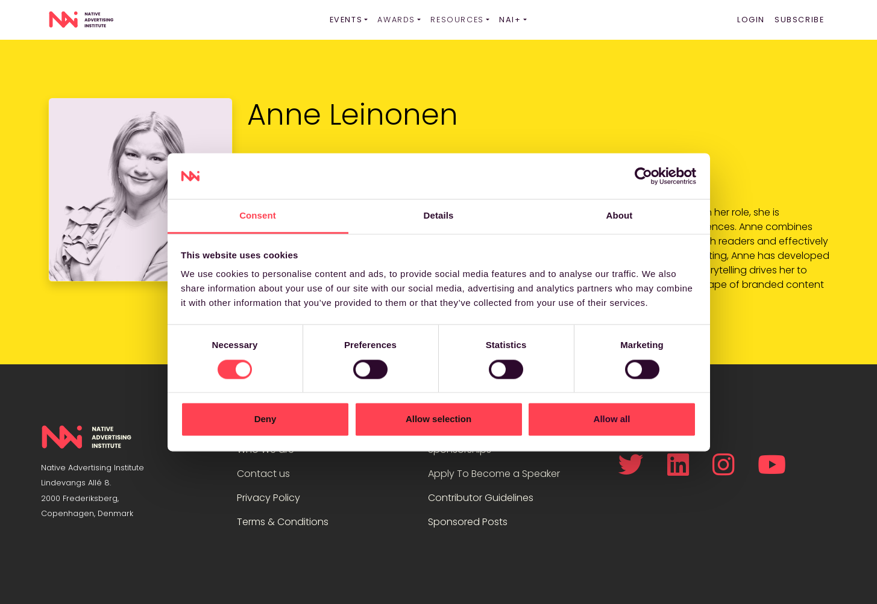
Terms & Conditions (282, 522)
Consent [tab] (257, 216)
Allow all (612, 419)
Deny (265, 419)
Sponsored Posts (468, 522)
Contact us (263, 474)
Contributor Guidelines (480, 498)
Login (751, 19)
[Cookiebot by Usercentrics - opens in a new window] (643, 176)
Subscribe (799, 19)
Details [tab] (439, 216)
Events (346, 19)
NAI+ (510, 19)
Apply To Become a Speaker (494, 474)
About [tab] (619, 216)
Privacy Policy (268, 498)
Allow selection (438, 419)
